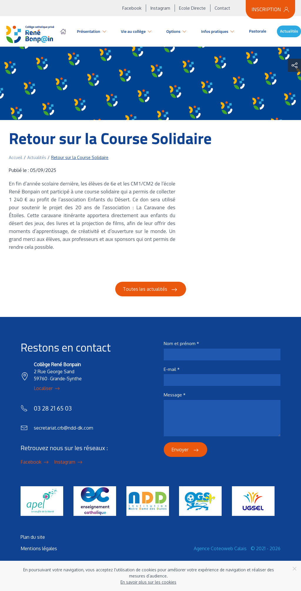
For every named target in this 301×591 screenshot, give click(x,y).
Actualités (289, 31)
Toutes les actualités (150, 290)
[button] (294, 65)
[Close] (294, 569)
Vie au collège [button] (137, 31)
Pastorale (257, 31)
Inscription (270, 9)
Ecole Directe (192, 8)
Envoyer (185, 450)
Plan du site (33, 537)
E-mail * (172, 369)
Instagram (160, 8)
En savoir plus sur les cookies (148, 582)
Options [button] (177, 31)
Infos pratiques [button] (218, 31)
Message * (174, 395)
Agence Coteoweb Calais (220, 548)
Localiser (47, 388)
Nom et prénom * (181, 343)
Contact (222, 8)
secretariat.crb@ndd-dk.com (63, 428)
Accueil (63, 31)
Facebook (131, 8)
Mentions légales (39, 548)
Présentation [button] (92, 31)
